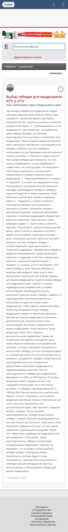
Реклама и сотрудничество (41, 508)
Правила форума (42, 513)
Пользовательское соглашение (42, 517)
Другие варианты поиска (27, 57)
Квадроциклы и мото (49, 105)
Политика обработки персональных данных (43, 523)
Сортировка (56, 74)
